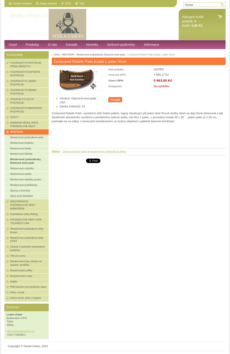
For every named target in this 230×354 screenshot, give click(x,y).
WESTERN (68, 54)
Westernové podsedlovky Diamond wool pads (101, 54)
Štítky (55, 151)
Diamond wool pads (74, 151)
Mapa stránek (48, 3)
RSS (68, 3)
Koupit (115, 99)
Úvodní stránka (22, 3)
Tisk (81, 3)
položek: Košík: (193, 21)
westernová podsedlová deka (108, 151)
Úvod (56, 54)
